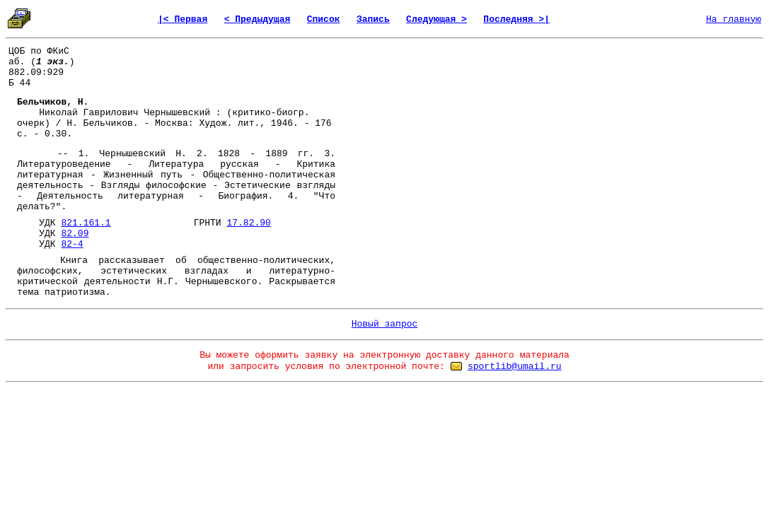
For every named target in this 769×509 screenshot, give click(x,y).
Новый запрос (385, 324)
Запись (373, 19)
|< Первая (182, 19)
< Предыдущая (257, 19)
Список (323, 19)
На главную (733, 19)
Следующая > (436, 19)
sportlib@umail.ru (515, 366)
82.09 (74, 233)
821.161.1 (85, 223)
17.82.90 (248, 223)
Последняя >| (516, 19)
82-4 (72, 244)
